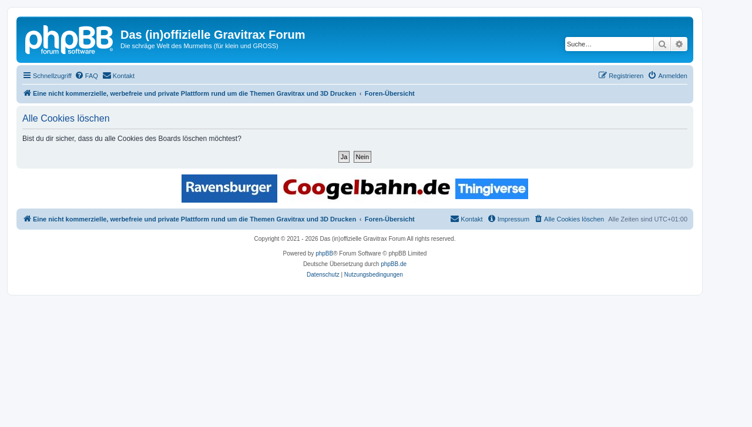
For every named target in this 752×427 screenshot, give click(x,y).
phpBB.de (394, 264)
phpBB (324, 253)
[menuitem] (86, 76)
